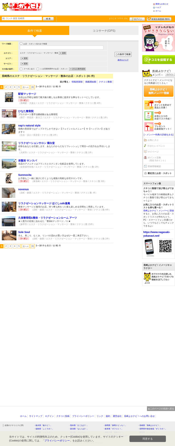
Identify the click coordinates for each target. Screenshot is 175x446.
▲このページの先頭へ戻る (161, 408)
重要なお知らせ (161, 4)
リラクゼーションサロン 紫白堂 (36, 143)
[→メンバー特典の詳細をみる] (159, 134)
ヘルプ (158, 7)
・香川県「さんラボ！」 (78, 432)
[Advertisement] (97, 7)
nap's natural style (29, 125)
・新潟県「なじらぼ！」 (78, 429)
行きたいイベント (156, 146)
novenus (23, 189)
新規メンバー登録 (159, 18)
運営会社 (117, 416)
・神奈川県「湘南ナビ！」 (114, 432)
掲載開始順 (90, 82)
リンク (100, 416)
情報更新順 (77, 82)
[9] (32, 87)
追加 (64, 53)
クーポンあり (29, 69)
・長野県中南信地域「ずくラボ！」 (152, 429)
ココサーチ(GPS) (104, 30)
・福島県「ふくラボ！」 (44, 429)
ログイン (137, 18)
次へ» (25, 87)
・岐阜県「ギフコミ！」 (113, 429)
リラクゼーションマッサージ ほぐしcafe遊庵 (44, 203)
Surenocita (24, 174)
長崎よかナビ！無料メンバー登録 (158, 91)
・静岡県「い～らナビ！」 (149, 432)
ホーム (158, 11)
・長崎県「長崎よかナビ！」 (149, 425)
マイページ (153, 151)
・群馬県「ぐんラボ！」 (44, 432)
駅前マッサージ (27, 93)
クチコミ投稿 (62, 416)
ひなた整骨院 (26, 111)
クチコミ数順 (105, 82)
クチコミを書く (158, 59)
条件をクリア (123, 60)
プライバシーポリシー (83, 416)
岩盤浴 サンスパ (27, 160)
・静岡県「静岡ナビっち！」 (115, 425)
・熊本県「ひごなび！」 (78, 425)
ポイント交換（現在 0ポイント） (157, 159)
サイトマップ (35, 416)
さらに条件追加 (78, 69)
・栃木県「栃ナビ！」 (43, 425)
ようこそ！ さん (118, 18)
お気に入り (153, 140)
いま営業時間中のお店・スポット (54, 69)
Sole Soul (24, 232)
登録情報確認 (154, 166)
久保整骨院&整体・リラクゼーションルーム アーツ (47, 217)
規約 (108, 416)
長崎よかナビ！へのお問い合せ (139, 416)
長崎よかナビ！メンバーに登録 (158, 210)
